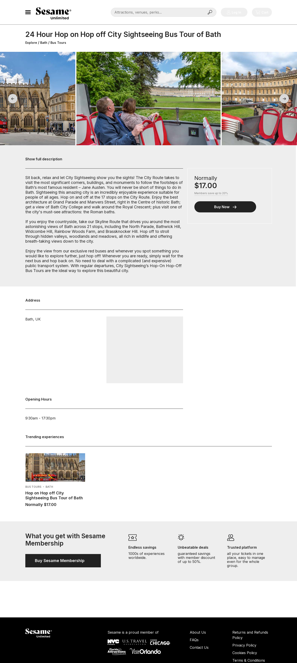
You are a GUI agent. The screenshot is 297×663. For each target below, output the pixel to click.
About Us (198, 632)
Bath (43, 42)
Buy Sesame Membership (63, 560)
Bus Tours (58, 42)
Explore (31, 42)
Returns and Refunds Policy (250, 635)
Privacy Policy (244, 645)
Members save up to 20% (211, 193)
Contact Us (199, 647)
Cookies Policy (244, 653)
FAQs (194, 640)
